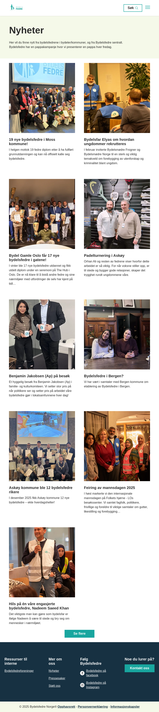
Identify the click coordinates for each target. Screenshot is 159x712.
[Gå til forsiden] (20, 8)
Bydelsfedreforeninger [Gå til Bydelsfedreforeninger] (19, 670)
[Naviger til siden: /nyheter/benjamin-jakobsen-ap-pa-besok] (42, 348)
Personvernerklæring (93, 706)
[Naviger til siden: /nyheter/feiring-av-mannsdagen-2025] (117, 462)
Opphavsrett (66, 706)
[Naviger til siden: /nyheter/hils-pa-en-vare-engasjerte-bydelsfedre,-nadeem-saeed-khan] (42, 576)
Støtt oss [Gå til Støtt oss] (54, 685)
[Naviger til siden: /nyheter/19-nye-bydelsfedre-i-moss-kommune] (42, 114)
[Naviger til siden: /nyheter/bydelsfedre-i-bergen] (117, 348)
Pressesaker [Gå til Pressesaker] (57, 678)
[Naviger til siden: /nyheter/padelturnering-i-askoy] (117, 232)
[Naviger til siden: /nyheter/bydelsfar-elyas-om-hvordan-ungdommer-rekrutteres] (117, 114)
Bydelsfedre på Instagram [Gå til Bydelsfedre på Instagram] (96, 685)
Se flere (79, 633)
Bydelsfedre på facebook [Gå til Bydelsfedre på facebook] (96, 673)
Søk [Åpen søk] (133, 8)
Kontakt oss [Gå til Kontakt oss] (139, 668)
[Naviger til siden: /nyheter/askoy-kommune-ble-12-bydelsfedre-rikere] (42, 462)
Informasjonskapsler (125, 706)
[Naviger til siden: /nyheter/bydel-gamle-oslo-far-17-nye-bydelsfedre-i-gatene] (42, 232)
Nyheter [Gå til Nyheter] (54, 670)
